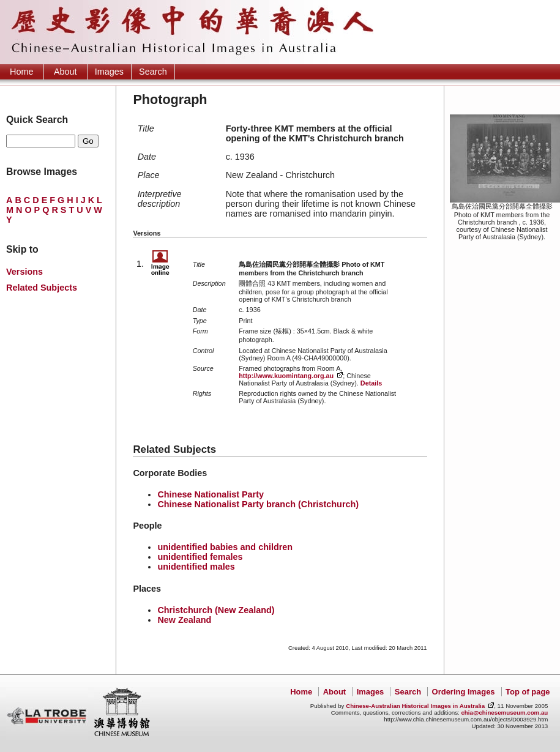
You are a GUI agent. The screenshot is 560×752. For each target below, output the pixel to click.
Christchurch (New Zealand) (215, 610)
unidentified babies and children (225, 547)
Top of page (528, 691)
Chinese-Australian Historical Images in (415, 705)
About (65, 71)
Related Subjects (41, 287)
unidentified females (199, 557)
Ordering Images (463, 691)
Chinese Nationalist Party (210, 494)
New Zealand (184, 620)
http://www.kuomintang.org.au (286, 375)
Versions (24, 272)
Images (109, 71)
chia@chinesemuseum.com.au (504, 712)
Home (21, 71)
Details (371, 383)
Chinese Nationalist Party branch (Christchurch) (258, 504)
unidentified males (195, 566)
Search (153, 71)
